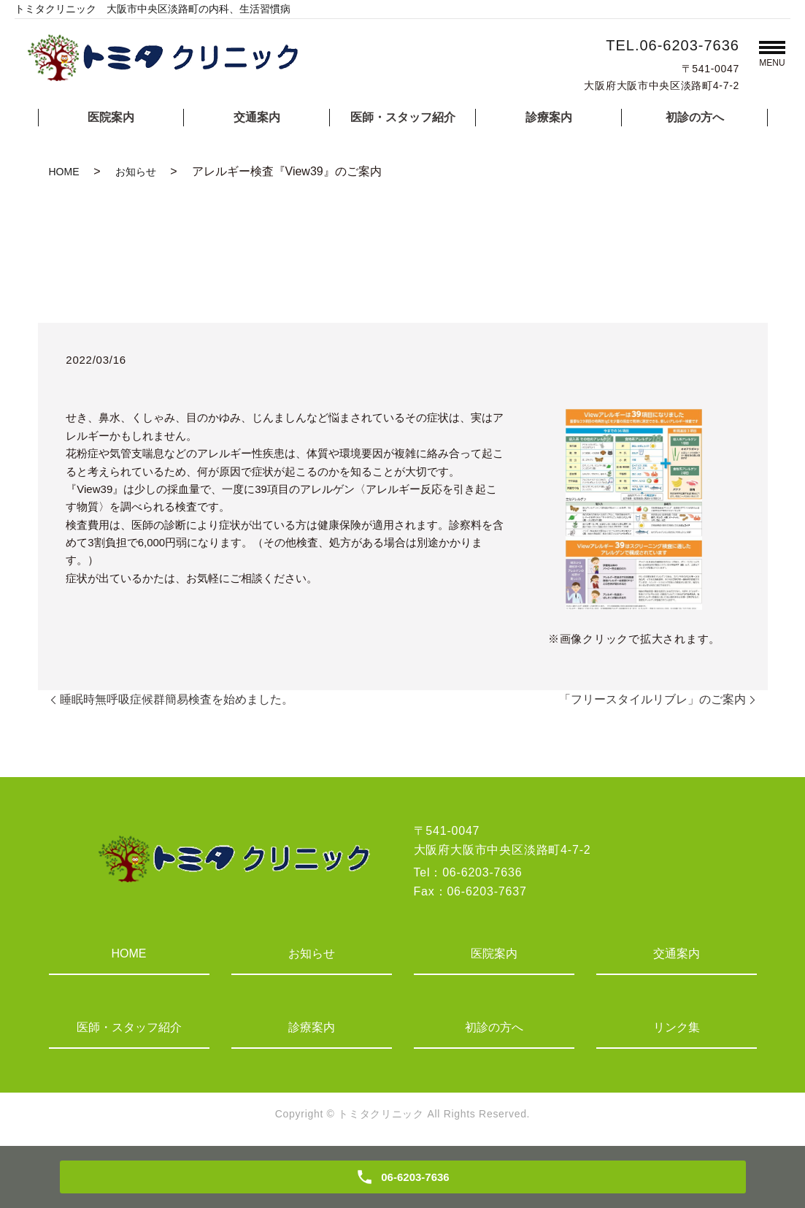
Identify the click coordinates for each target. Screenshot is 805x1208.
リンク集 (676, 1027)
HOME (64, 171)
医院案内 (111, 117)
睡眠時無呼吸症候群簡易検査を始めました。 (176, 699)
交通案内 (257, 117)
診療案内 (548, 117)
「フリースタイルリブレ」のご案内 (652, 699)
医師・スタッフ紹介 (402, 117)
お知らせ (135, 171)
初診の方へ (695, 117)
